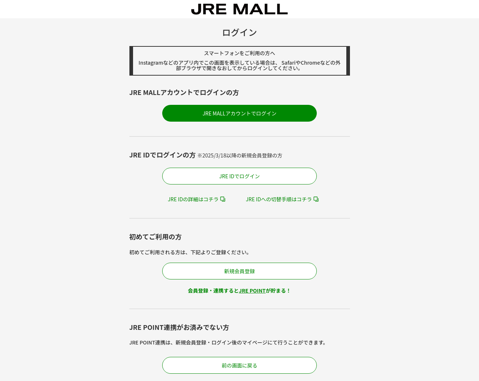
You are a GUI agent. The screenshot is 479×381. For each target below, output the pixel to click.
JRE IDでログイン (239, 176)
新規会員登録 (239, 271)
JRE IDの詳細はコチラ (193, 199)
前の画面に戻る (239, 365)
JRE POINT (252, 290)
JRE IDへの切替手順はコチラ (279, 199)
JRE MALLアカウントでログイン (240, 113)
